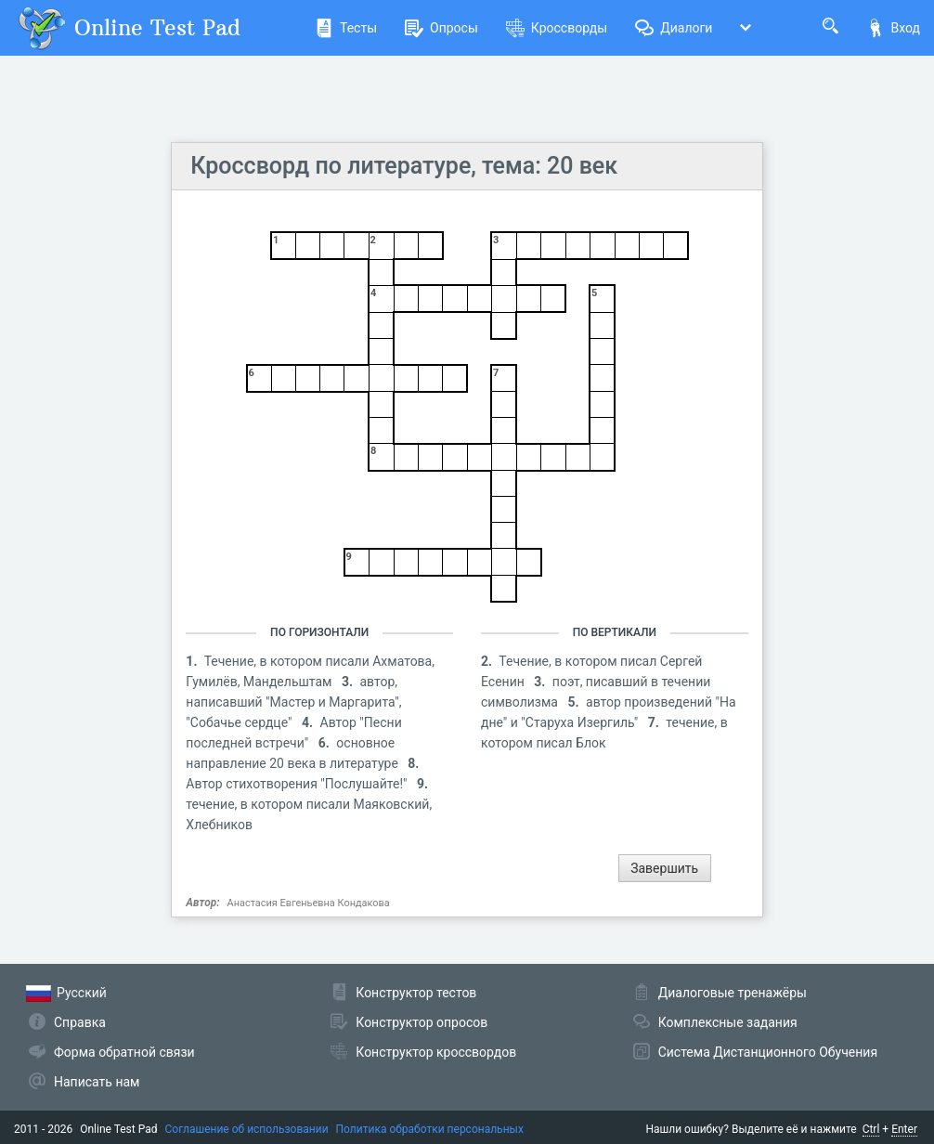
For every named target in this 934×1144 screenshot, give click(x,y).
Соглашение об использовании (247, 1129)
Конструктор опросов (421, 1022)
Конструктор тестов (416, 992)
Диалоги (673, 28)
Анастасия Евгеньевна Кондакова (308, 903)
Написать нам (96, 1081)
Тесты (346, 28)
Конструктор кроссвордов (436, 1052)
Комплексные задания (728, 1022)
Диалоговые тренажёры (732, 992)
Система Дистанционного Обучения (767, 1052)
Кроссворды (556, 28)
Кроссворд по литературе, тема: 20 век (403, 165)
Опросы (441, 28)
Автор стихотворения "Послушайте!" (298, 783)
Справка (80, 1022)
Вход (893, 28)
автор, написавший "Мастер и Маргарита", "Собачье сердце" (293, 702)
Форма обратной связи (124, 1052)
